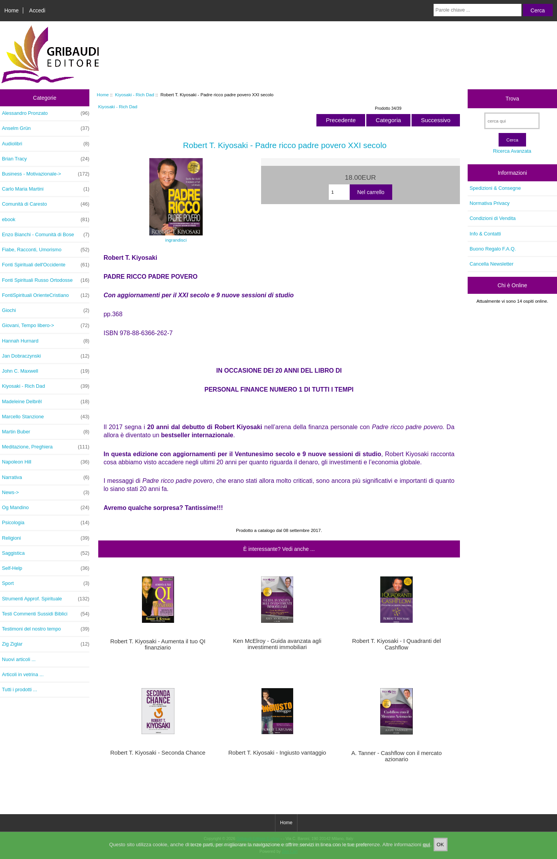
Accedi (37, 10)
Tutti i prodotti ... (19, 689)
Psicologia (45, 523)
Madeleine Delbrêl (45, 402)
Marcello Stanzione (45, 417)
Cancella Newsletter (491, 264)
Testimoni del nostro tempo (45, 629)
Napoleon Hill (45, 462)
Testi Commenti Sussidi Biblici (45, 614)
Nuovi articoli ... (19, 659)
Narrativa (45, 477)
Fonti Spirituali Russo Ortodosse (45, 280)
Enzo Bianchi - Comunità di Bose (45, 235)
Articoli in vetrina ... (23, 674)
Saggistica (45, 553)
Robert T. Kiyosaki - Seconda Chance (157, 753)
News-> (45, 492)
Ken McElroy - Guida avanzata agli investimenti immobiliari (277, 644)
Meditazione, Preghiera (45, 447)
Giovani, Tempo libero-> (45, 325)
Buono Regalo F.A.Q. (493, 249)
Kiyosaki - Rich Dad (134, 94)
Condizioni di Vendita (493, 218)
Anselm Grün (45, 128)
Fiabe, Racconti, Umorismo (45, 250)
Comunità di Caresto (45, 204)
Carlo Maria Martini (45, 189)
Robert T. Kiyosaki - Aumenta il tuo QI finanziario (157, 644)
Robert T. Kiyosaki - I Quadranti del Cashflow (396, 644)
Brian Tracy (45, 159)
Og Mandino (45, 507)
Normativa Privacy (489, 203)
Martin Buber (45, 432)
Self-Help (45, 568)
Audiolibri (45, 144)
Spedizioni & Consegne (495, 188)
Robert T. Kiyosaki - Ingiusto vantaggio (277, 753)
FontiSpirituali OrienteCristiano (45, 295)
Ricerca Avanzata (512, 151)
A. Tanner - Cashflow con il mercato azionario (396, 756)
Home (11, 10)
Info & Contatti (485, 234)
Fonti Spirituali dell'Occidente (45, 265)
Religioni (45, 538)
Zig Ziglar (45, 644)
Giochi (45, 310)
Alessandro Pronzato (45, 113)
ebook (45, 219)
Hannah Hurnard (45, 341)
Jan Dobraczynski (45, 356)
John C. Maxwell (45, 371)
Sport (45, 583)
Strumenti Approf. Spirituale (45, 599)
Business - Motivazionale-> (45, 174)
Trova (512, 98)
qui (427, 851)
